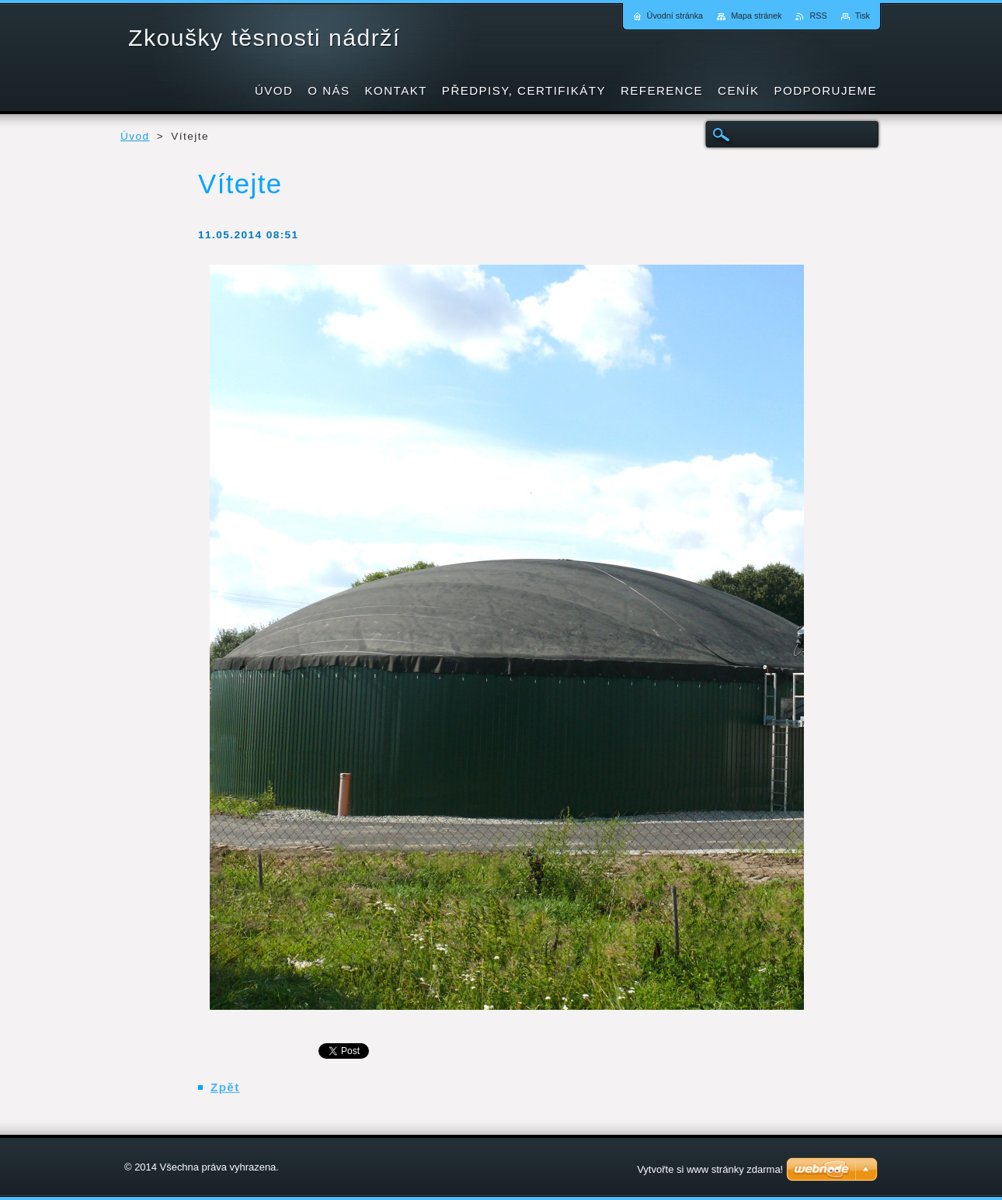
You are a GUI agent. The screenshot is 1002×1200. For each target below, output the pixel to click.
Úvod (135, 136)
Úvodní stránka (675, 15)
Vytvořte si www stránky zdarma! (710, 1169)
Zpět (225, 1087)
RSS (817, 15)
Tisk (862, 15)
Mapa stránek (756, 15)
